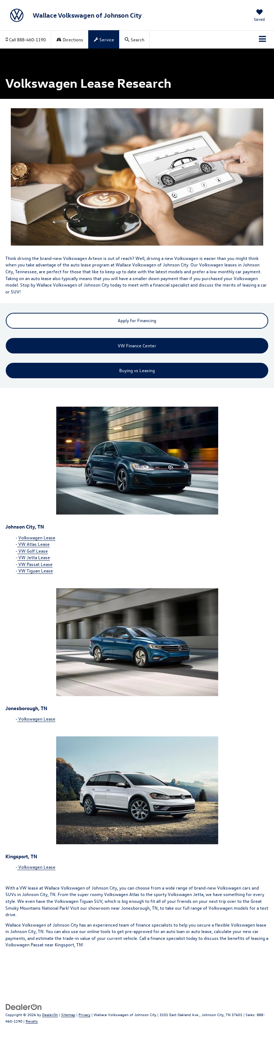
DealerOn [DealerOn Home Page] (50, 1014)
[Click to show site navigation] (262, 40)
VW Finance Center (137, 345)
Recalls (32, 1021)
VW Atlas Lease (33, 544)
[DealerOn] (23, 1006)
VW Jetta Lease (33, 557)
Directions (70, 39)
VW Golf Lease (32, 551)
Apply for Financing (137, 320)
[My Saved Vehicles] (259, 16)
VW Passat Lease (35, 564)
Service (104, 39)
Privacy (84, 1014)
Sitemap (68, 1014)
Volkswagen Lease (36, 537)
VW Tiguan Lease (35, 570)
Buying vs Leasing (137, 370)
